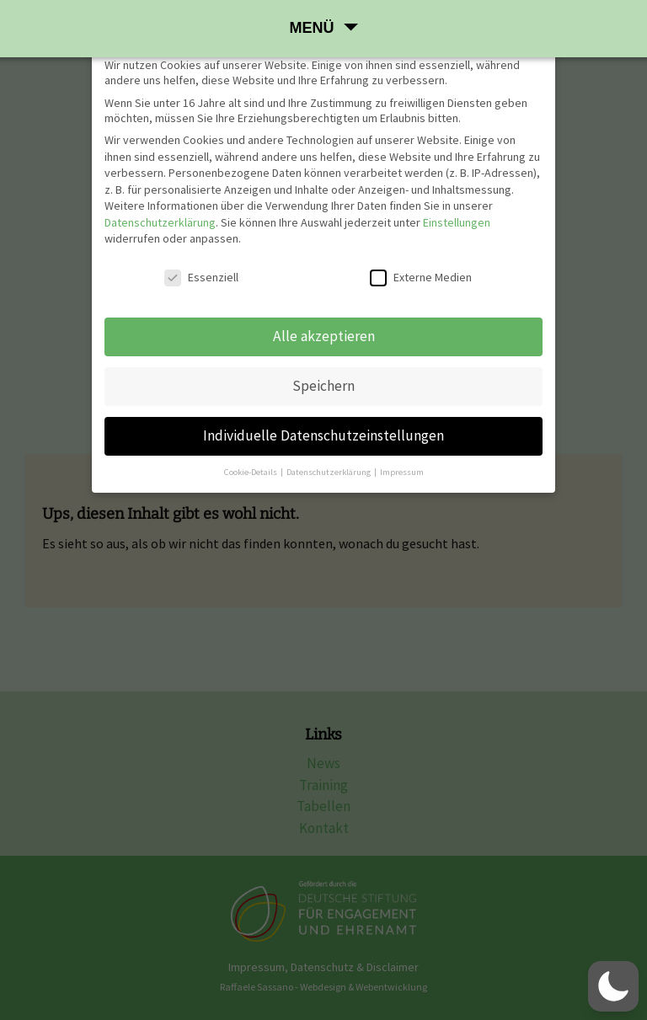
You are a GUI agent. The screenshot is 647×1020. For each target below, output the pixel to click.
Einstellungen (456, 222)
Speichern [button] (323, 385)
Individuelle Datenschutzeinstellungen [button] (323, 435)
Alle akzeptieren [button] (324, 336)
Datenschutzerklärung (160, 222)
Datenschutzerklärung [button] (329, 472)
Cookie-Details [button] (251, 472)
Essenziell (201, 277)
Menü (312, 27)
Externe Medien (421, 277)
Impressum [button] (402, 472)
